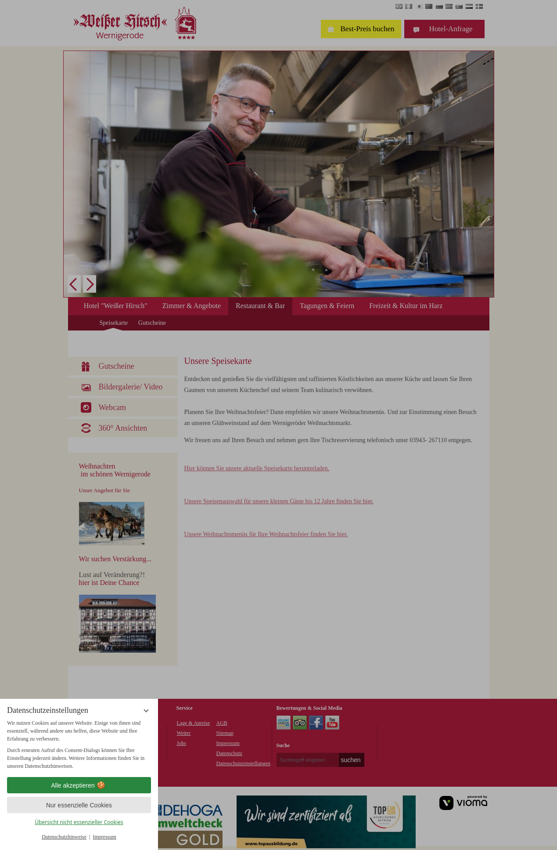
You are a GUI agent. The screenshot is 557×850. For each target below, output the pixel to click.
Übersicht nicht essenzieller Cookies (79, 822)
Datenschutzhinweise (64, 837)
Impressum (104, 837)
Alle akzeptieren (79, 785)
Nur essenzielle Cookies (79, 805)
